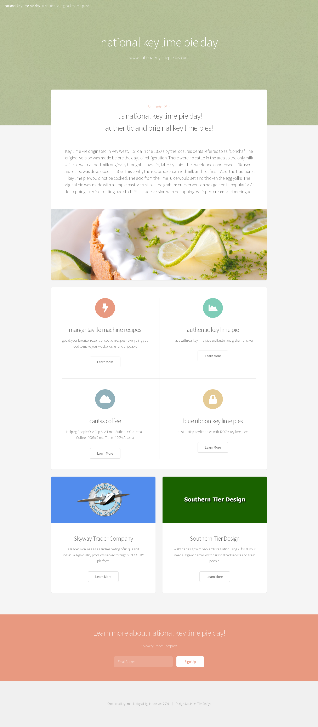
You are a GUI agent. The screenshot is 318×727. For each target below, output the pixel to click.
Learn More (105, 362)
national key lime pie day (22, 6)
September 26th (159, 106)
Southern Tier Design (198, 704)
